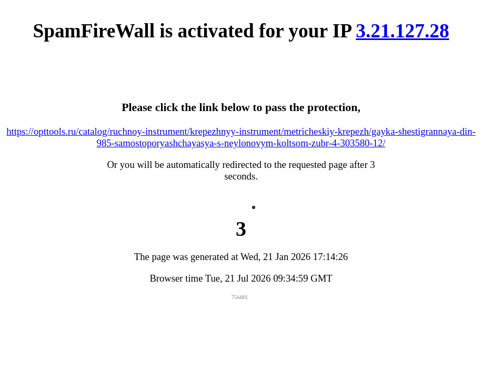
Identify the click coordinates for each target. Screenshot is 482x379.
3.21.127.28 (402, 31)
